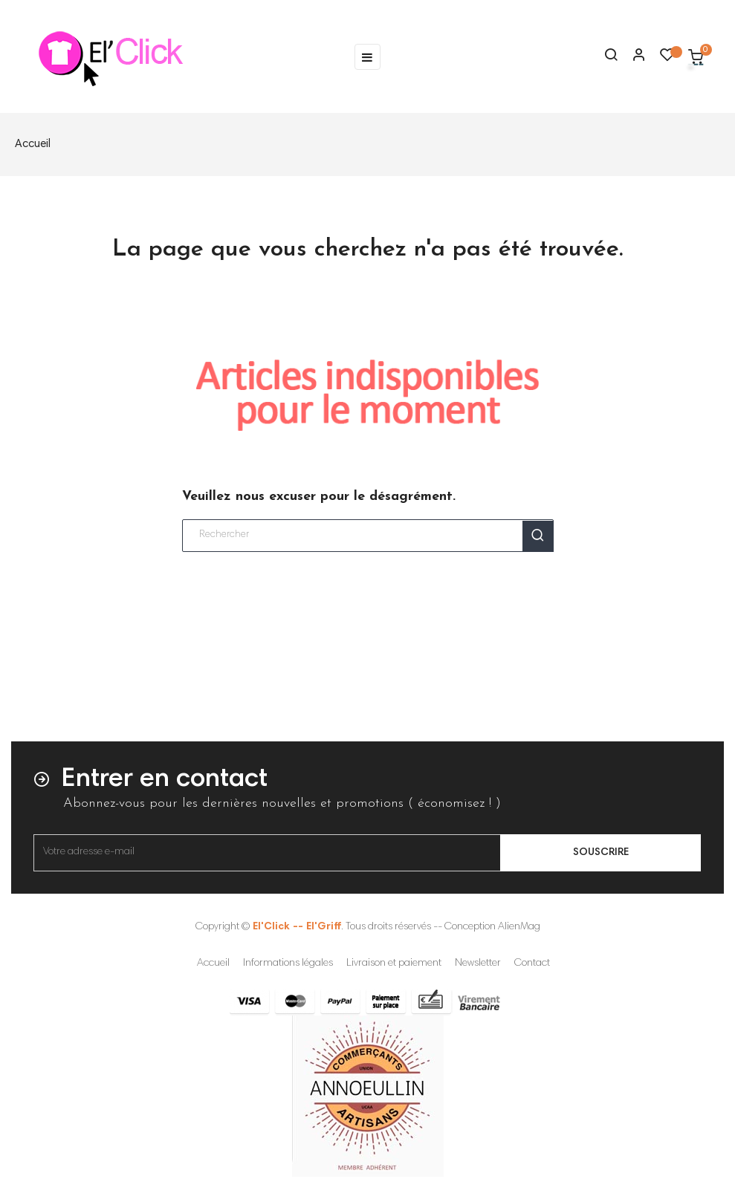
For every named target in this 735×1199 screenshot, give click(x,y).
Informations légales (288, 963)
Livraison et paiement (393, 963)
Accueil (213, 963)
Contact (532, 963)
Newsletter (478, 963)
